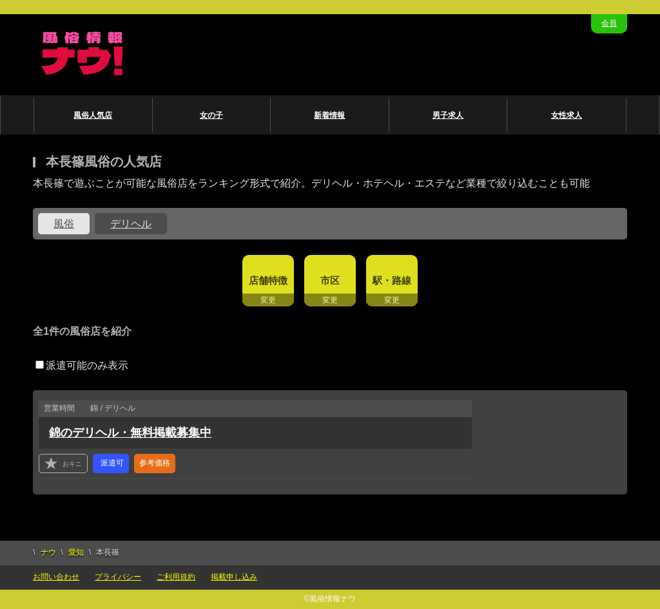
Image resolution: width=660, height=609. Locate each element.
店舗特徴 (268, 280)
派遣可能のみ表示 (81, 365)
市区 (330, 280)
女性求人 (566, 115)
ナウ (48, 552)
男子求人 (447, 115)
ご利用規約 (176, 576)
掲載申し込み (234, 576)
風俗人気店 (92, 115)
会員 (609, 23)
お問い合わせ (56, 576)
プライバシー (118, 576)
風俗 (63, 223)
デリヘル (130, 223)
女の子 (211, 115)
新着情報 (329, 115)
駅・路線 (392, 280)
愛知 (76, 552)
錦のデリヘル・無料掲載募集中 (130, 432)
